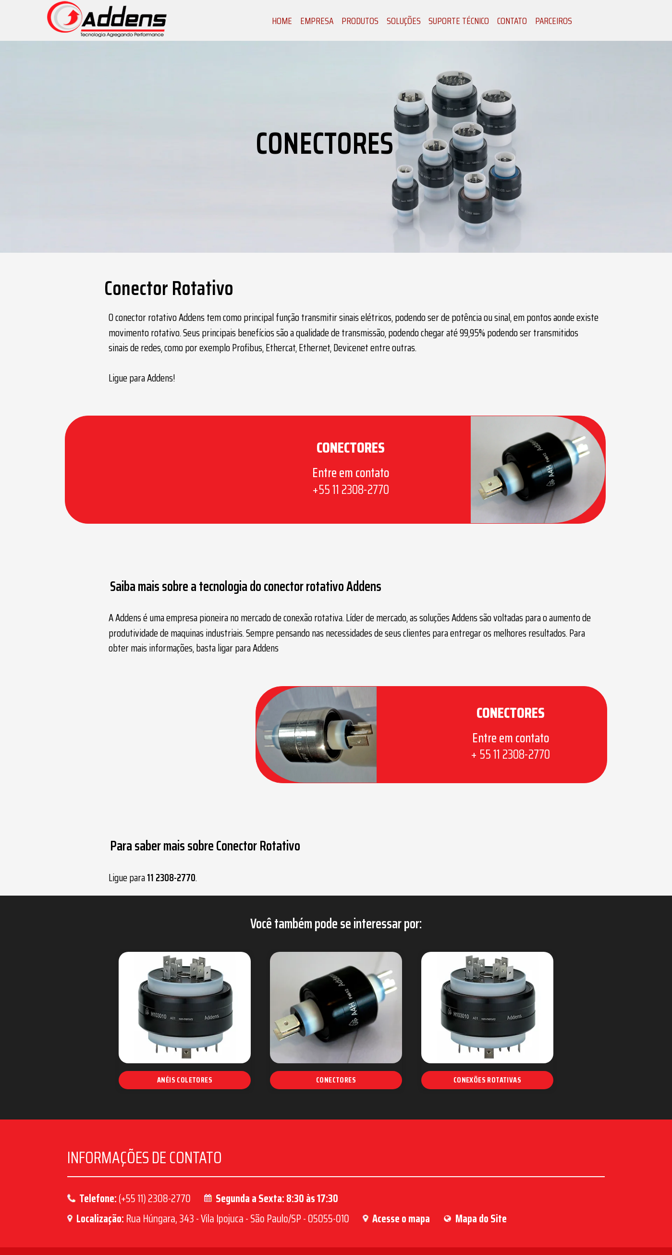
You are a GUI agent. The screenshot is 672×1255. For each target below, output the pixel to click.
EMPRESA (316, 20)
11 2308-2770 (222, 831)
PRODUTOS (360, 20)
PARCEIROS (553, 20)
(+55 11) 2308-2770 (155, 1151)
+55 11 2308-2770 (300, 481)
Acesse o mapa (401, 1172)
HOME (282, 20)
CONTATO (512, 20)
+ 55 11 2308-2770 (502, 725)
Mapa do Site (481, 1172)
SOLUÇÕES (404, 20)
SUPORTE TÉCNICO (458, 20)
